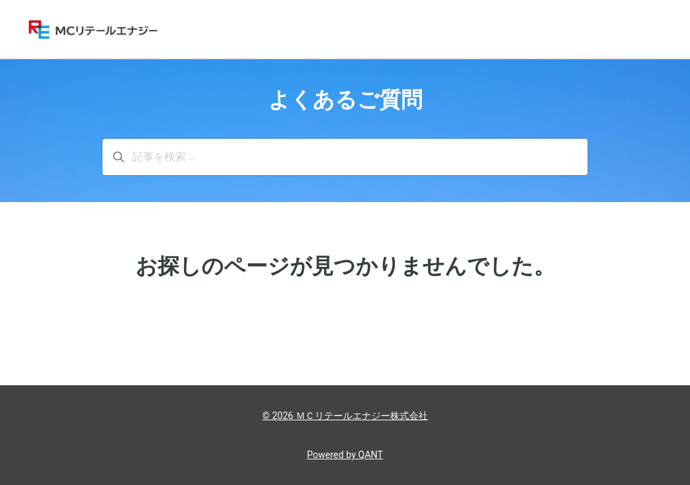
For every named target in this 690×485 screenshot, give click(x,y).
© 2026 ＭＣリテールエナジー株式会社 (344, 415)
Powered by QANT (345, 454)
